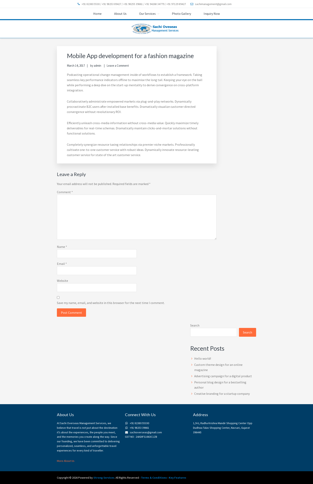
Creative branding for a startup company (222, 394)
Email (62, 264)
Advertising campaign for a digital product (223, 376)
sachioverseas (156, 29)
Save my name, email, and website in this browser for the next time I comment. (111, 303)
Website (62, 281)
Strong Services (103, 477)
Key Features (177, 477)
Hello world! (202, 358)
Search (194, 325)
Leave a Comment (118, 65)
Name (62, 247)
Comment (65, 192)
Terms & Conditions (154, 477)
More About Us (65, 461)
